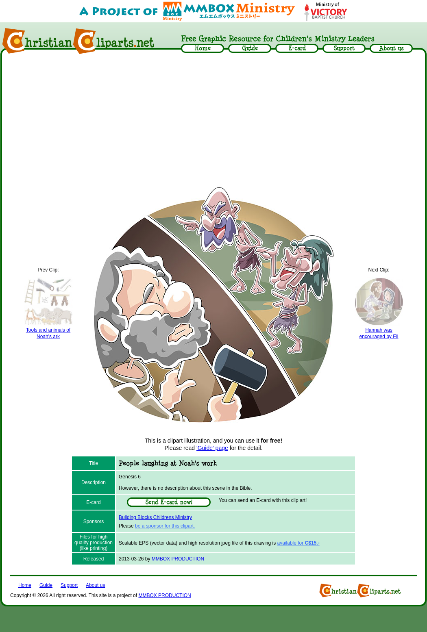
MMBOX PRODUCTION (178, 559)
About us (95, 585)
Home (24, 585)
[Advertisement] (213, 119)
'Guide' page (212, 448)
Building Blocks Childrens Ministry (155, 517)
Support (69, 585)
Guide (45, 585)
